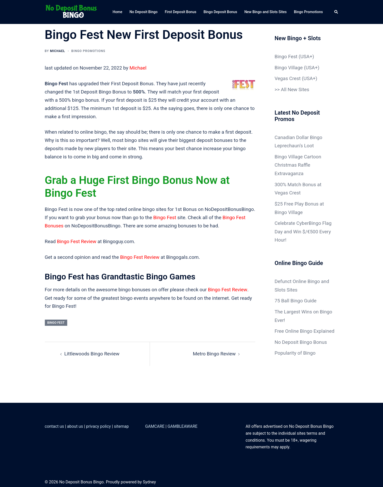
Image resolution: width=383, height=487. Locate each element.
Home (117, 12)
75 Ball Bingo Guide (296, 297)
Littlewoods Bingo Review (92, 353)
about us (75, 425)
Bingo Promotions (308, 12)
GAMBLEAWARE (182, 425)
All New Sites (295, 89)
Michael (57, 51)
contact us (54, 425)
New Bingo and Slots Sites (265, 12)
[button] (336, 12)
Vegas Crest (288, 78)
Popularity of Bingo (295, 357)
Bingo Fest (164, 217)
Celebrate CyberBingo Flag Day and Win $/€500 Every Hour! (303, 229)
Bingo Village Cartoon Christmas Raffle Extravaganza (298, 163)
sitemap (121, 425)
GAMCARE (155, 425)
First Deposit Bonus (181, 12)
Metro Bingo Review (214, 353)
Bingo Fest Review (77, 241)
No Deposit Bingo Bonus (301, 346)
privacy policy (98, 425)
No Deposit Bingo (144, 12)
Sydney (149, 480)
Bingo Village (289, 67)
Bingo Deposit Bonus (220, 12)
